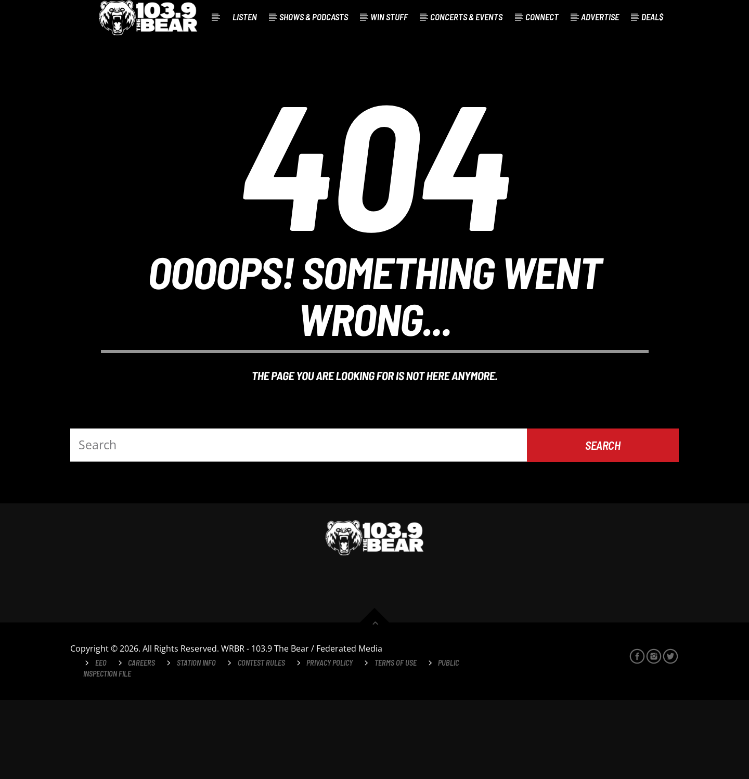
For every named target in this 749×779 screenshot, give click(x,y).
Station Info (196, 741)
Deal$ (652, 16)
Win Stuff (389, 16)
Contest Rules (261, 741)
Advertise (600, 16)
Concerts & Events (466, 16)
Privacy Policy (329, 741)
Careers (141, 741)
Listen (245, 16)
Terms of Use (395, 741)
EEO (101, 741)
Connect (542, 16)
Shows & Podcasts (313, 16)
